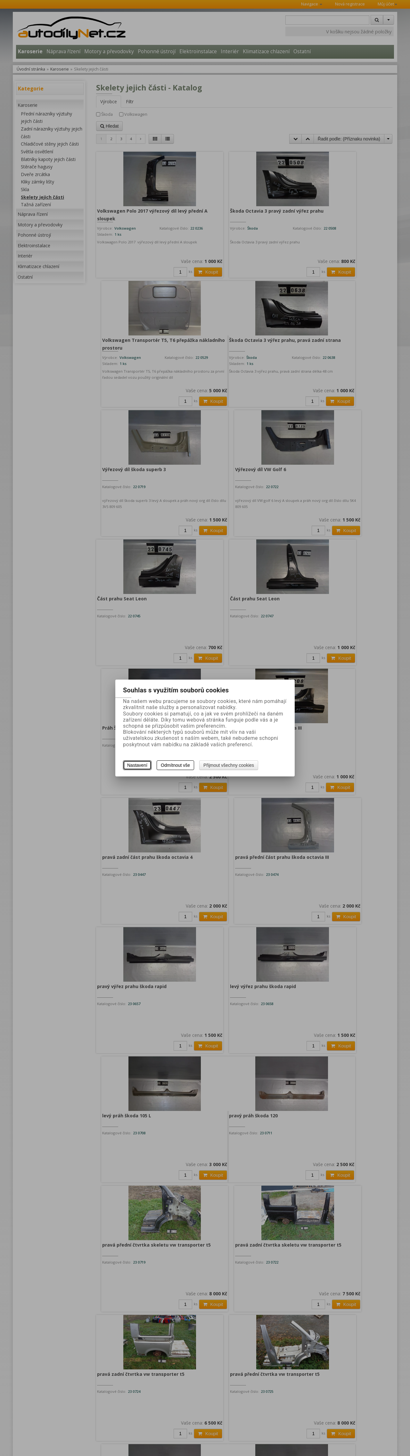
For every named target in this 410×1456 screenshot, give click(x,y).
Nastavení (137, 765)
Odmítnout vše (175, 765)
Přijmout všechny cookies (228, 765)
